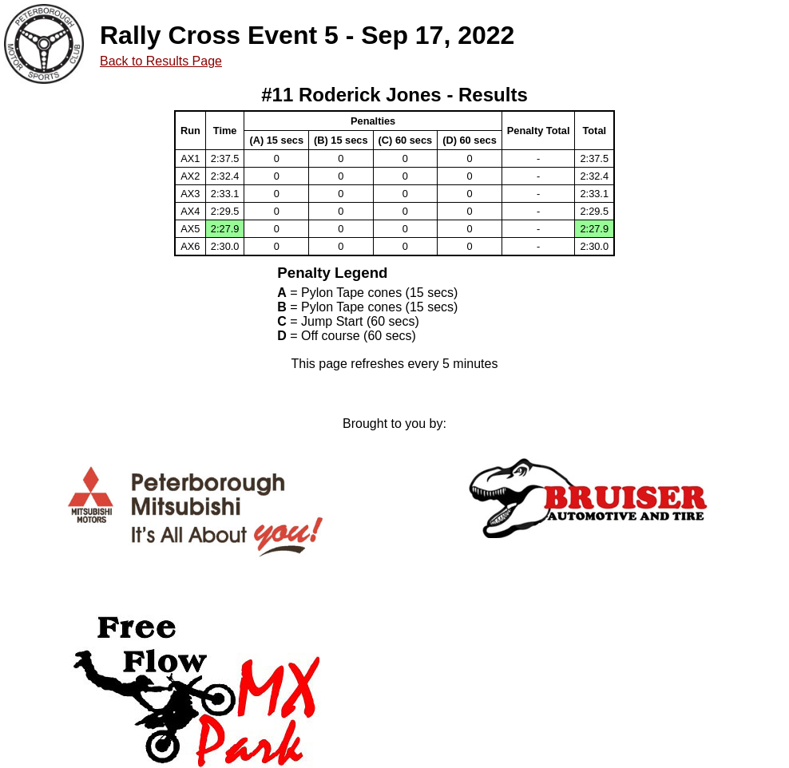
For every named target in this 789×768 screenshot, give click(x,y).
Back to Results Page (161, 61)
